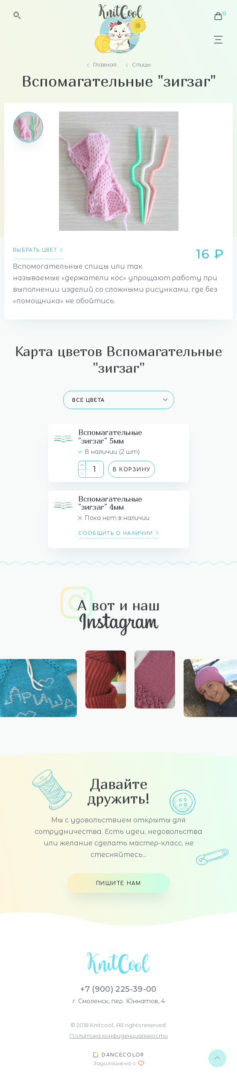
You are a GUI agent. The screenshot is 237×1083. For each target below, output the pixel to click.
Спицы (141, 64)
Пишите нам (118, 883)
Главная (105, 64)
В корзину (132, 470)
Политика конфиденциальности (119, 1035)
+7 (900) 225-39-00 (118, 989)
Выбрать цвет (35, 250)
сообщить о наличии (115, 533)
